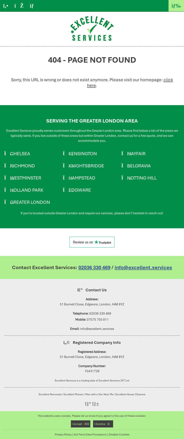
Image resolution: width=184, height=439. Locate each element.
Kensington (83, 153)
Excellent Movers (73, 394)
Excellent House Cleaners (130, 394)
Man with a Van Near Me (99, 394)
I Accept (80, 424)
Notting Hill (142, 178)
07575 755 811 (98, 320)
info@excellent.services (143, 267)
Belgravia (139, 166)
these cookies (136, 416)
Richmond (22, 166)
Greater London (30, 202)
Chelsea (20, 153)
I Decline (103, 424)
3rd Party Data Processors (90, 434)
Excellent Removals (50, 394)
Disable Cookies (119, 434)
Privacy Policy (63, 434)
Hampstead (82, 178)
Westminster (25, 178)
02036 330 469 (94, 267)
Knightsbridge (86, 166)
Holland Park (26, 190)
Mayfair (136, 153)
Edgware (80, 190)
